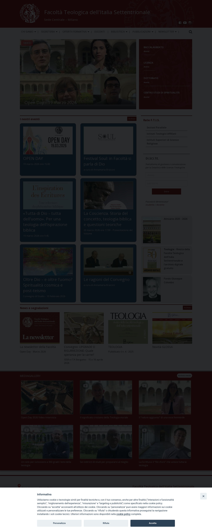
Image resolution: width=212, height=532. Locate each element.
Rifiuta (106, 523)
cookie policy (123, 514)
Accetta (152, 523)
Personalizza (59, 523)
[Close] (203, 496)
